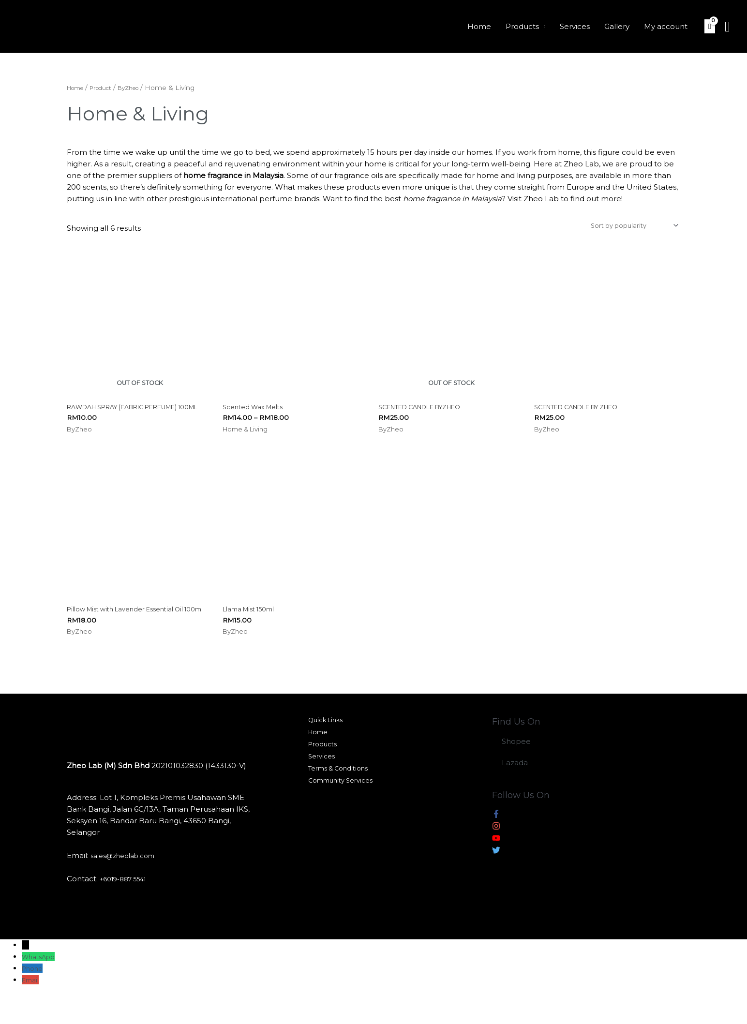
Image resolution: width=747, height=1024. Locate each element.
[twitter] (496, 878)
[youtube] (496, 866)
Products (522, 26)
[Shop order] (624, 227)
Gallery (616, 26)
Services (575, 26)
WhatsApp (41, 983)
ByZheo (142, 87)
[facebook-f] (496, 842)
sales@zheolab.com (127, 882)
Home (479, 26)
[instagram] (496, 854)
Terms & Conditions (338, 804)
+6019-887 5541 (128, 905)
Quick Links (324, 748)
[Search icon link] (727, 26)
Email (32, 1006)
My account (665, 26)
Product (108, 87)
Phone (34, 995)
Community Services (340, 818)
